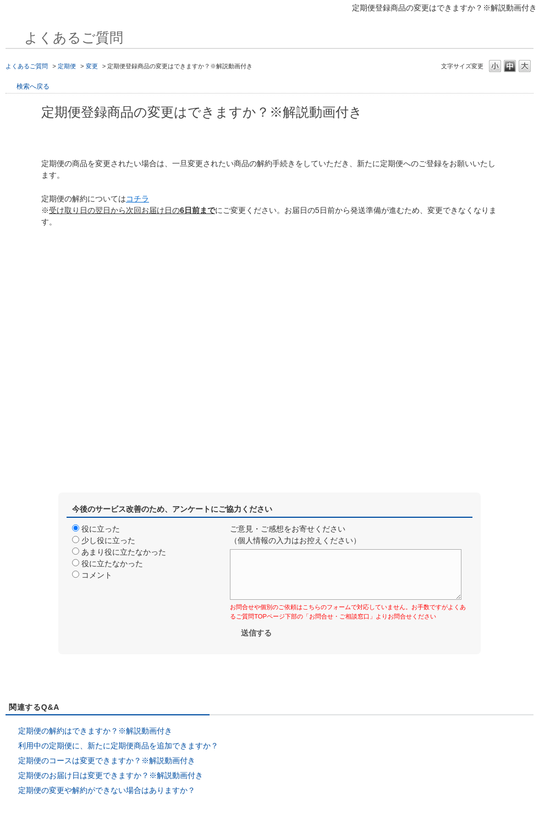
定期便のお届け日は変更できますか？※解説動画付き (110, 775)
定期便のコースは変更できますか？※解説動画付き (106, 760)
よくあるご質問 (27, 66)
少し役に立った (108, 540)
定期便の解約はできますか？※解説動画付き (95, 730)
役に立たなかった (112, 563)
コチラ (137, 198)
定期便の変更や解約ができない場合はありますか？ (106, 790)
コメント (96, 575)
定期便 (67, 66)
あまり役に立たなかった (123, 552)
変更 (92, 66)
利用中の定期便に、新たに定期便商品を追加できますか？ (118, 745)
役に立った (100, 528)
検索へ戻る (33, 86)
